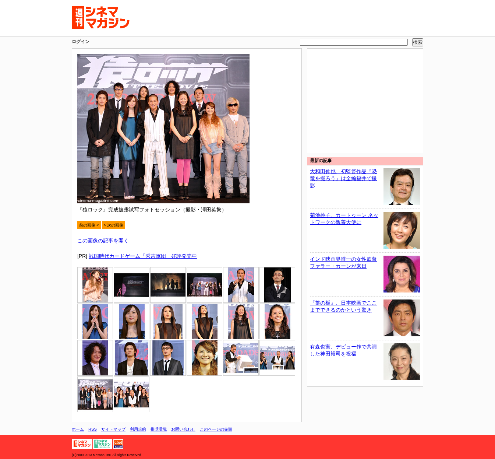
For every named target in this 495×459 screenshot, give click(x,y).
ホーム (78, 429)
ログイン (80, 41)
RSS (92, 429)
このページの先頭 (216, 429)
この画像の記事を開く (103, 240)
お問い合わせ (183, 429)
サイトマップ (113, 429)
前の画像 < (89, 225)
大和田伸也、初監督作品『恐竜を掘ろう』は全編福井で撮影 (343, 178)
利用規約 (138, 429)
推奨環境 (159, 429)
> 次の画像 (114, 225)
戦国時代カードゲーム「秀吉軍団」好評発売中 (143, 256)
